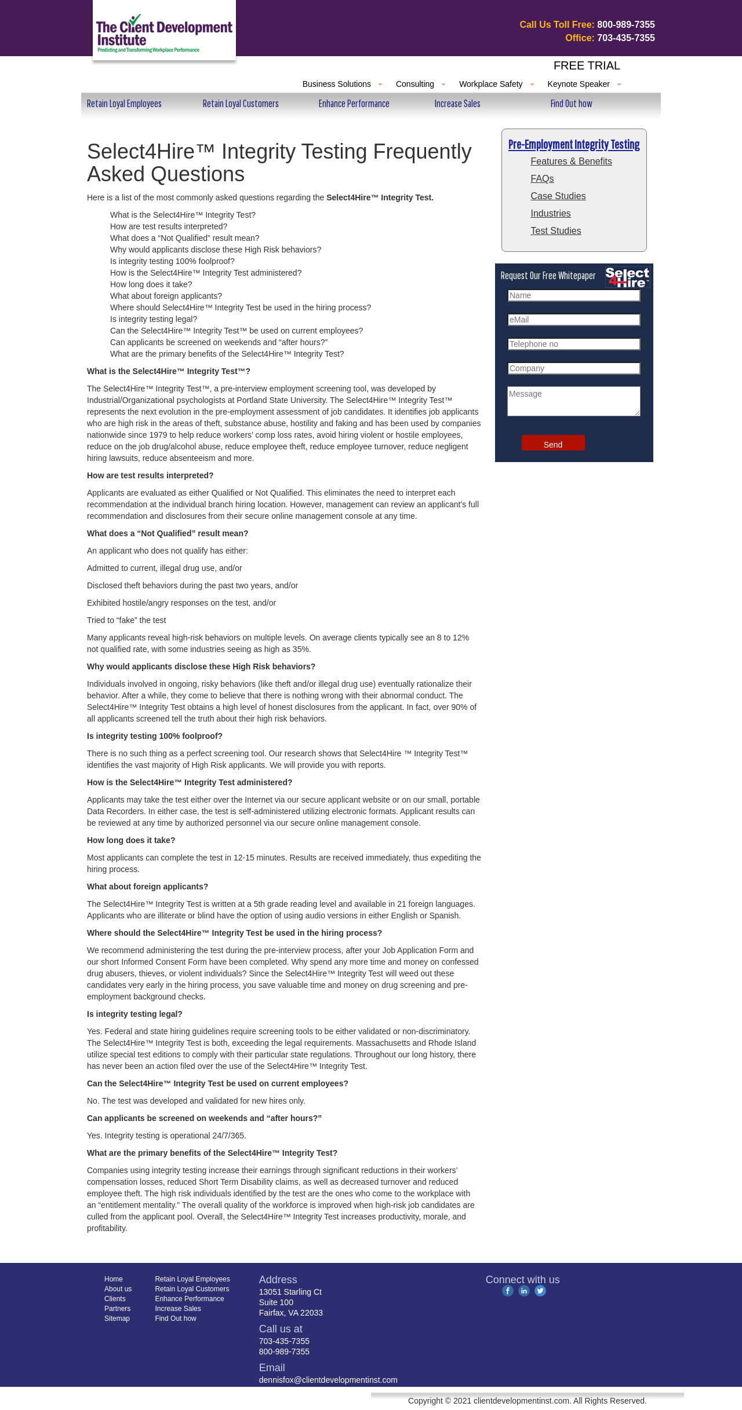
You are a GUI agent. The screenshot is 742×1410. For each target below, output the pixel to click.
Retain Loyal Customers (241, 103)
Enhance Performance (354, 103)
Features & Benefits (572, 161)
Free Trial (587, 65)
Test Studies (556, 231)
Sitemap (117, 1318)
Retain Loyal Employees (124, 103)
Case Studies (558, 196)
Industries (551, 213)
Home (115, 84)
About (161, 84)
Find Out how (571, 103)
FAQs (542, 179)
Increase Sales (458, 103)
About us (118, 1289)
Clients (209, 84)
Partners (262, 84)
